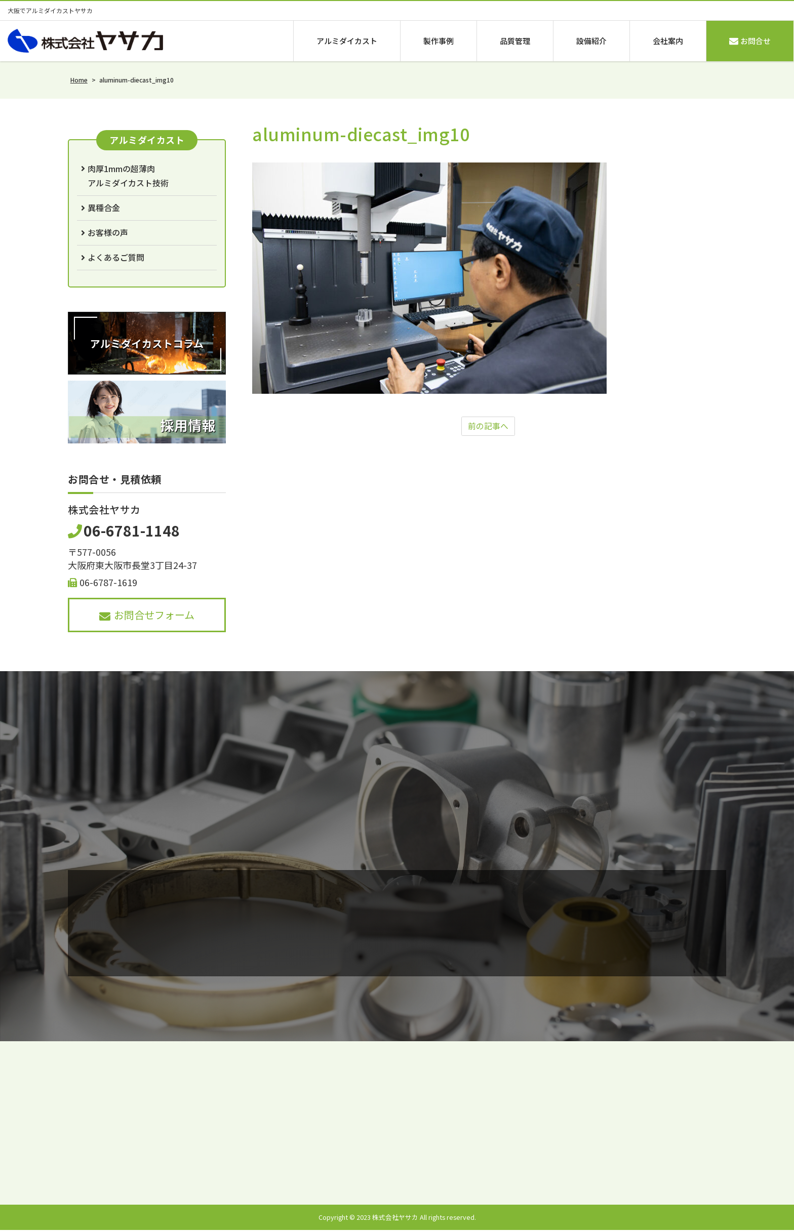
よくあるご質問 (116, 257)
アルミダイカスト (346, 40)
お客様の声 (108, 232)
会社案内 (668, 40)
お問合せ (750, 40)
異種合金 (104, 207)
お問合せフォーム (146, 614)
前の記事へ (488, 426)
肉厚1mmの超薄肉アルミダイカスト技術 (128, 175)
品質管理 (515, 40)
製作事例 (438, 40)
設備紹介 (591, 40)
